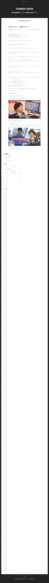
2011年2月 (5, 468)
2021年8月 (5, 271)
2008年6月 (5, 518)
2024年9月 (5, 218)
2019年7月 (5, 310)
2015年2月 (5, 393)
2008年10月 (6, 511)
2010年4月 (5, 483)
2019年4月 (5, 315)
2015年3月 (5, 391)
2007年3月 (5, 541)
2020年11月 (6, 285)
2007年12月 (6, 527)
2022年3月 (5, 262)
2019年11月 (6, 304)
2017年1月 (5, 357)
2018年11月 (6, 323)
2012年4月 (5, 446)
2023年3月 (5, 245)
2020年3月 (5, 298)
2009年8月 (5, 496)
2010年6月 (5, 480)
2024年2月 (5, 229)
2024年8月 (5, 220)
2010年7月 (5, 479)
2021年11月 (6, 267)
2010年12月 (6, 471)
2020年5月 (5, 295)
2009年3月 (5, 504)
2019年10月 (6, 306)
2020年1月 (5, 301)
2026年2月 (5, 192)
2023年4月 (5, 243)
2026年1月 (5, 193)
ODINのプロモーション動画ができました (18, 27)
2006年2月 (5, 561)
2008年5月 (5, 519)
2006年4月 (5, 558)
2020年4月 (5, 296)
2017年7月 (5, 348)
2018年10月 (6, 324)
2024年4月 (5, 226)
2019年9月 (5, 307)
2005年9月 (5, 569)
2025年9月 (5, 200)
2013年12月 (6, 415)
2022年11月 (6, 251)
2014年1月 (5, 413)
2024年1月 (5, 231)
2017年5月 (5, 351)
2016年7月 (5, 366)
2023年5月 (5, 242)
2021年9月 (5, 270)
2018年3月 (5, 335)
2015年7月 (5, 385)
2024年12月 (6, 214)
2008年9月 (5, 513)
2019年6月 (5, 312)
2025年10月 (6, 198)
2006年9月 (5, 550)
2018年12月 (6, 321)
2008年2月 (5, 524)
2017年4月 (5, 352)
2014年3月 (5, 410)
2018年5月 (5, 332)
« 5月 (5, 185)
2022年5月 (5, 259)
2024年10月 (6, 217)
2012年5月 (5, 444)
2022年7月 (5, 257)
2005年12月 (6, 564)
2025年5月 (5, 206)
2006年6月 (5, 555)
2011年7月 (5, 460)
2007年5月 (5, 538)
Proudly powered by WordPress (19, 578)
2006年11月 (6, 547)
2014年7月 (5, 404)
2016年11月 (6, 360)
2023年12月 (6, 232)
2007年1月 (5, 544)
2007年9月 (5, 532)
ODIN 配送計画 (6, 157)
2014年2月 (5, 412)
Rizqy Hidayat (32, 578)
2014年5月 (5, 407)
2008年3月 (5, 522)
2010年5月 (5, 482)
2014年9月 (5, 401)
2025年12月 (6, 195)
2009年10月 (6, 493)
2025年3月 (5, 209)
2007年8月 (5, 533)
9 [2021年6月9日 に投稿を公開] (9, 176)
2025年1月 (5, 212)
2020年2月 (5, 299)
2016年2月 (5, 374)
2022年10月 (6, 253)
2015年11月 (6, 379)
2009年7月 (5, 497)
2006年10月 (6, 549)
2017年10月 (6, 343)
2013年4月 (5, 427)
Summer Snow (24, 8)
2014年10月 (6, 399)
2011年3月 (5, 466)
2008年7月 (5, 516)
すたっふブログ (6, 159)
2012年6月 (5, 443)
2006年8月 (5, 552)
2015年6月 (5, 387)
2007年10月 (6, 530)
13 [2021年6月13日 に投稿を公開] (20, 176)
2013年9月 (5, 419)
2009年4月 (5, 502)
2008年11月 (6, 510)
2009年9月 (5, 494)
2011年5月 (5, 463)
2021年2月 (5, 281)
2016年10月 (6, 362)
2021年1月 (5, 282)
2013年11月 (6, 416)
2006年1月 (5, 563)
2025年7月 (5, 203)
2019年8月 (5, 309)
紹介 (26, 1)
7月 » (7, 185)
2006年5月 (5, 557)
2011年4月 (5, 465)
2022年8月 (5, 256)
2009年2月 (5, 505)
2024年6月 (5, 223)
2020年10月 (6, 287)
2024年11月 (6, 215)
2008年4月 (5, 521)
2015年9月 (5, 382)
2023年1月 (5, 248)
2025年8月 (5, 201)
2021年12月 (6, 265)
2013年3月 (5, 429)
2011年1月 (5, 469)
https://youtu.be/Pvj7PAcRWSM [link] (13, 147)
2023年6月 (5, 240)
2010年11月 (6, 472)
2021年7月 (5, 273)
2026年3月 (5, 190)
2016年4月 (5, 371)
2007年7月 (5, 535)
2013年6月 (5, 424)
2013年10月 (6, 418)
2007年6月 (5, 536)
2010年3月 (5, 485)
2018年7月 (5, 329)
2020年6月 (5, 293)
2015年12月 (6, 377)
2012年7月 (5, 441)
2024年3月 (5, 228)
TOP (23, 1)
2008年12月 (6, 508)
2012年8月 (5, 440)
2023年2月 (5, 246)
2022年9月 (5, 254)
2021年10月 (6, 268)
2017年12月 (6, 340)
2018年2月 (5, 337)
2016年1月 (5, 376)
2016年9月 (5, 363)
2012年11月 (6, 435)
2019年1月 (5, 320)
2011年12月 (6, 452)
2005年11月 (6, 566)
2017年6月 (5, 349)
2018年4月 (5, 334)
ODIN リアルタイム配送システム (9, 156)
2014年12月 (6, 396)
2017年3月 (5, 354)
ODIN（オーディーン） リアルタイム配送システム (28, 29)
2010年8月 (5, 477)
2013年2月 (5, 430)
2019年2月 (5, 318)
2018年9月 (5, 326)
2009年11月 (6, 491)
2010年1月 (5, 488)
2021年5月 (5, 276)
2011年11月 (6, 454)
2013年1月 (5, 432)
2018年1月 (5, 338)
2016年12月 (6, 359)
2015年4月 (5, 390)
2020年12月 (6, 284)
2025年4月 (5, 207)
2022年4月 (5, 260)
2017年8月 (5, 346)
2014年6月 (5, 405)
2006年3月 (5, 560)
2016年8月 (5, 365)
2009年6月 (5, 499)
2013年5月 (5, 426)
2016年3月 (5, 373)
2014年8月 (5, 402)
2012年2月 (5, 449)
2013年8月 (5, 421)
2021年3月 (5, 279)
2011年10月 (6, 455)
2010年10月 (6, 474)
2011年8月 (5, 458)
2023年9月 (5, 237)
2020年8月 (5, 290)
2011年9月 (5, 457)
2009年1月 (5, 507)
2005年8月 (5, 571)
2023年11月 (6, 234)
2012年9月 (5, 438)
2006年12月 (6, 546)
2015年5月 (5, 388)
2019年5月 (5, 313)
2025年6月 (5, 204)
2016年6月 (5, 368)
